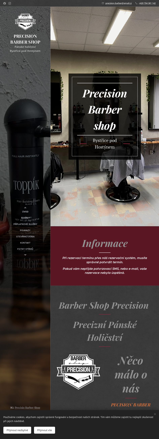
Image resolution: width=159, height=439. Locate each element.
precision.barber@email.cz (118, 3)
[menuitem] (25, 212)
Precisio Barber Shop (27, 407)
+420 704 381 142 (147, 3)
